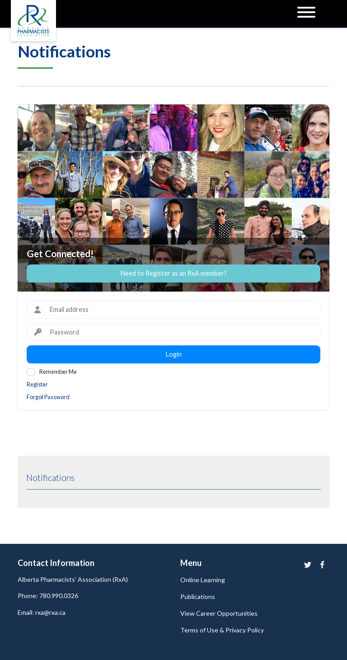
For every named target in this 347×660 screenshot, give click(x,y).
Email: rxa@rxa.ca (42, 612)
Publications (197, 596)
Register (37, 384)
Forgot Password (48, 397)
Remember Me (58, 371)
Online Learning (202, 580)
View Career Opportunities (219, 613)
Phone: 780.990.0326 (48, 595)
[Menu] (306, 13)
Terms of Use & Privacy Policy (222, 630)
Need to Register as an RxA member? (174, 273)
